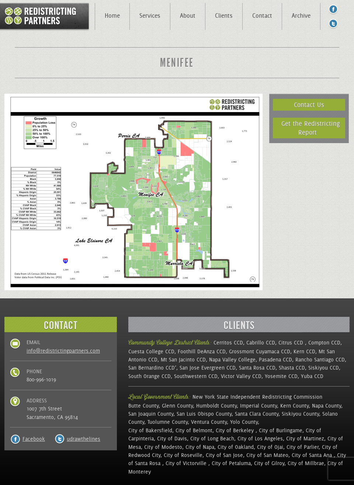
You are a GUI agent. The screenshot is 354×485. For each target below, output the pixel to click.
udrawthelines (83, 439)
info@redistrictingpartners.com (63, 350)
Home (112, 15)
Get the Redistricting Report (310, 127)
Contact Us (309, 104)
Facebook (33, 439)
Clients (224, 15)
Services (149, 15)
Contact (262, 15)
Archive (301, 15)
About (187, 15)
